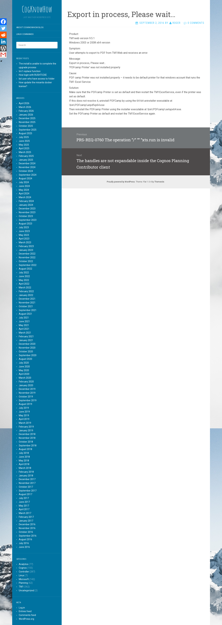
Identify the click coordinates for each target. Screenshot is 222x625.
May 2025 (24, 144)
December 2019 (27, 389)
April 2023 (24, 238)
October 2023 (26, 216)
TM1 (21, 586)
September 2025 (27, 129)
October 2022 (26, 261)
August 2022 (25, 268)
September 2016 (27, 535)
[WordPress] (3, 48)
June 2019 (24, 411)
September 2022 (27, 265)
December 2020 (27, 344)
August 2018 (25, 449)
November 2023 (27, 212)
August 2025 (25, 133)
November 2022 (27, 257)
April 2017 (24, 509)
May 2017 (24, 505)
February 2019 (26, 426)
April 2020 (24, 374)
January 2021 (26, 340)
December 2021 (27, 298)
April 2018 (24, 464)
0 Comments (196, 22)
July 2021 (24, 317)
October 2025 (26, 126)
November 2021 (27, 302)
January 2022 (26, 295)
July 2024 (24, 182)
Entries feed (25, 611)
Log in (22, 607)
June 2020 (24, 366)
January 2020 (26, 385)
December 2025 (27, 118)
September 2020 (27, 355)
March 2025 (25, 152)
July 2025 (24, 137)
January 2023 (26, 250)
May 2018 (24, 460)
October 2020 (26, 351)
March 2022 (25, 287)
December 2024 (27, 163)
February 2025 (26, 156)
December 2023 (27, 208)
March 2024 (25, 197)
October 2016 (26, 532)
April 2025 (24, 148)
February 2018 (26, 471)
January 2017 (26, 520)
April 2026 (24, 103)
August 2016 (25, 539)
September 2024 (27, 175)
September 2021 (27, 310)
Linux (21, 575)
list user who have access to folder (37, 78)
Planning (23, 583)
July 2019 (24, 408)
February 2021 (26, 336)
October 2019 (26, 396)
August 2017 (25, 494)
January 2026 (26, 114)
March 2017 (25, 513)
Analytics (23, 564)
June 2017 (24, 502)
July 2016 (24, 543)
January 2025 (26, 159)
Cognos (23, 567)
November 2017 (27, 483)
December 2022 (27, 253)
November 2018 (27, 438)
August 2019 (25, 404)
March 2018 (25, 468)
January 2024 (26, 205)
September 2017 (27, 490)
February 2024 (26, 201)
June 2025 (24, 141)
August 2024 (25, 178)
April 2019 (24, 419)
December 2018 (27, 434)
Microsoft (24, 579)
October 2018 (26, 441)
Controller (24, 571)
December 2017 (27, 479)
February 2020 (26, 381)
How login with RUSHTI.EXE (33, 75)
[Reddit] (3, 35)
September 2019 (27, 400)
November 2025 (27, 122)
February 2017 (26, 517)
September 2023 (27, 220)
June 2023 (24, 231)
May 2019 (24, 415)
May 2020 (24, 370)
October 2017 (26, 487)
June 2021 (24, 321)
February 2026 (26, 111)
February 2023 (26, 246)
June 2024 (24, 186)
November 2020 (27, 347)
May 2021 (24, 325)
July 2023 (24, 227)
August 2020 (25, 359)
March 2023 (25, 242)
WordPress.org (26, 619)
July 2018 (24, 453)
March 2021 (25, 332)
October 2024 (26, 171)
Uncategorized (26, 590)
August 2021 (25, 313)
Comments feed (27, 615)
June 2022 (24, 276)
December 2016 (27, 524)
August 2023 (25, 223)
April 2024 (24, 193)
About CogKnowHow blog (30, 27)
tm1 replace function (30, 71)
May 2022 (24, 280)
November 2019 (27, 392)
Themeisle (159, 182)
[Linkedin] (3, 41)
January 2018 (26, 475)
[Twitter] (3, 28)
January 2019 (26, 430)
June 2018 (24, 456)
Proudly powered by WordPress (121, 182)
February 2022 (26, 291)
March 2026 (25, 107)
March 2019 (25, 423)
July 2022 (24, 272)
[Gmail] (3, 54)
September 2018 (27, 445)
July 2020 (24, 362)
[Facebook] (3, 21)
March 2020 (25, 377)
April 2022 (24, 283)
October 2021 (26, 306)
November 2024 (27, 167)
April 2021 (24, 329)
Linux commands (24, 34)
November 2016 (27, 528)
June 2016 (24, 547)
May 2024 (24, 190)
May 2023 (24, 235)
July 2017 (24, 498)
